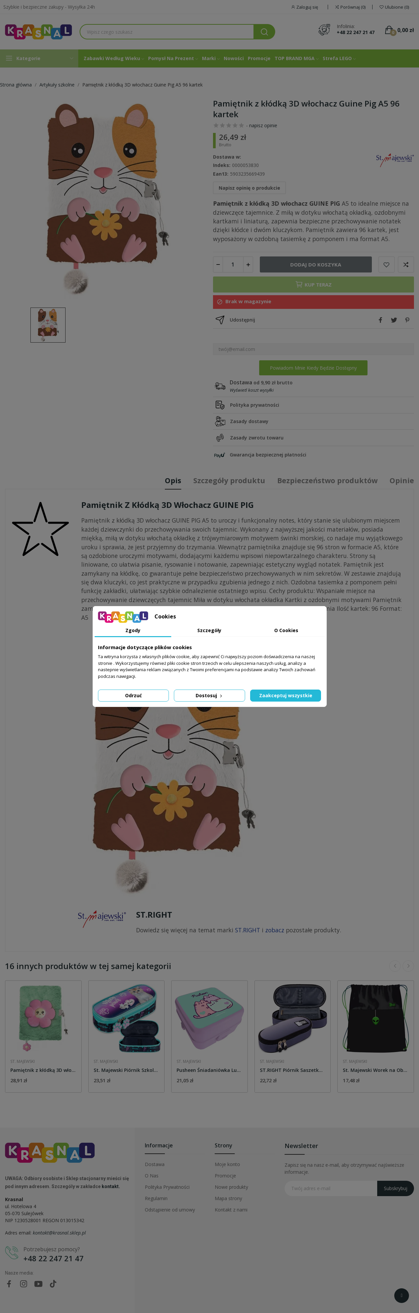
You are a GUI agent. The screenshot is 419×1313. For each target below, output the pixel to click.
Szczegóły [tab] (209, 630)
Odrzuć (133, 695)
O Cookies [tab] (286, 630)
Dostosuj (209, 695)
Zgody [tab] (132, 630)
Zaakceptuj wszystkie (285, 695)
